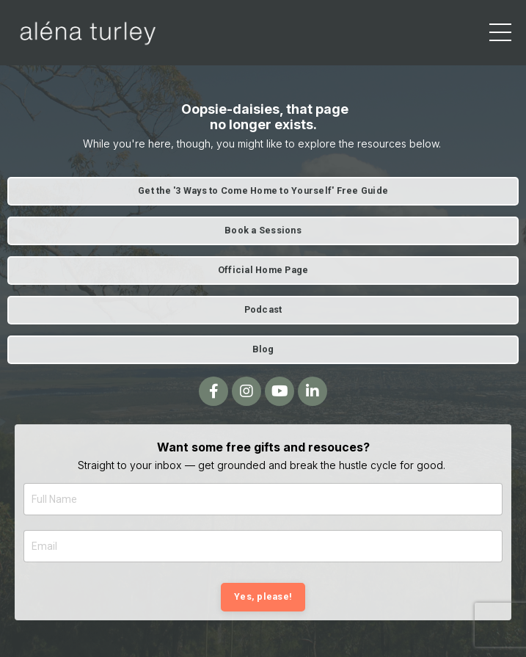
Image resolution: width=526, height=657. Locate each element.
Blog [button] (263, 349)
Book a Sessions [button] (263, 230)
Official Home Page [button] (263, 269)
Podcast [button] (263, 309)
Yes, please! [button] (263, 596)
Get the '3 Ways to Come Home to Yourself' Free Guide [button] (263, 190)
